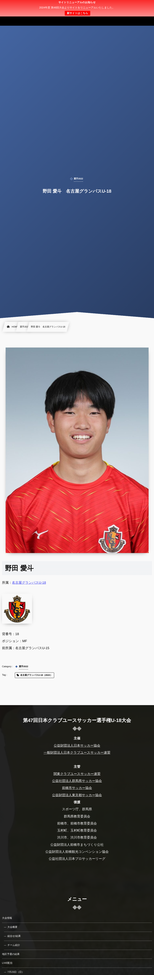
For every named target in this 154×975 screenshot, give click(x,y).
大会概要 (12, 927)
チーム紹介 (13, 945)
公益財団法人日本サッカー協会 (77, 745)
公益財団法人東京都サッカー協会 (77, 795)
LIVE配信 (7, 963)
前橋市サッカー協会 (77, 788)
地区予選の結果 (11, 954)
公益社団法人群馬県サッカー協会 (77, 781)
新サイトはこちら (77, 13)
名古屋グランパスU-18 (29, 583)
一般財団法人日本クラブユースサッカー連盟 (77, 752)
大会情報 (7, 918)
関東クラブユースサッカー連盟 (77, 774)
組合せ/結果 (14, 936)
